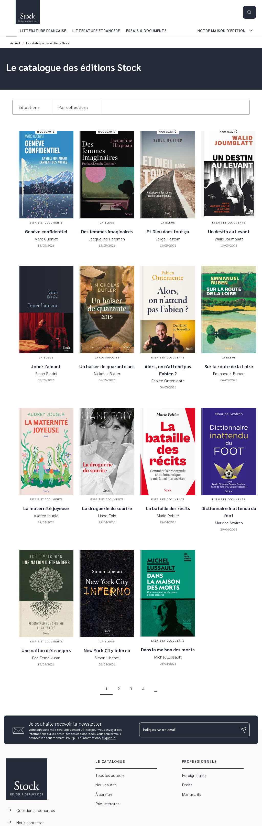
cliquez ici (109, 738)
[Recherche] (249, 12)
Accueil (15, 43)
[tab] (11, 30)
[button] (32, 107)
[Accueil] (27, 12)
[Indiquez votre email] (188, 729)
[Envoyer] (243, 730)
